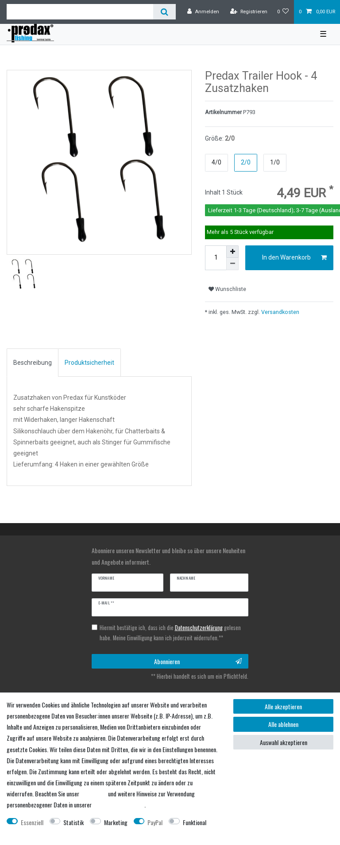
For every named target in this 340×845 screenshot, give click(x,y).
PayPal (154, 822)
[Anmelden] (203, 12)
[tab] (32, 362)
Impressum (94, 793)
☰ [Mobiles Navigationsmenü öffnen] (323, 34)
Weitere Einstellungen (32, 833)
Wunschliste (227, 289)
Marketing (116, 822)
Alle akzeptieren (283, 706)
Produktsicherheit (89, 362)
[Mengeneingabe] (215, 257)
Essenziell (32, 822)
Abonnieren (198, 661)
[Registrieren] (248, 12)
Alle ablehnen (283, 724)
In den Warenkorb (294, 258)
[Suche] (164, 11)
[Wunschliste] (283, 12)
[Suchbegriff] (80, 11)
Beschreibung (32, 362)
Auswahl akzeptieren (283, 742)
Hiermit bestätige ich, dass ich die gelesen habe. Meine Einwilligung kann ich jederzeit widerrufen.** (170, 632)
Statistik (73, 822)
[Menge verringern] (232, 264)
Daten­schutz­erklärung (118, 804)
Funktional (194, 822)
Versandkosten (279, 312)
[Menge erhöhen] (232, 251)
